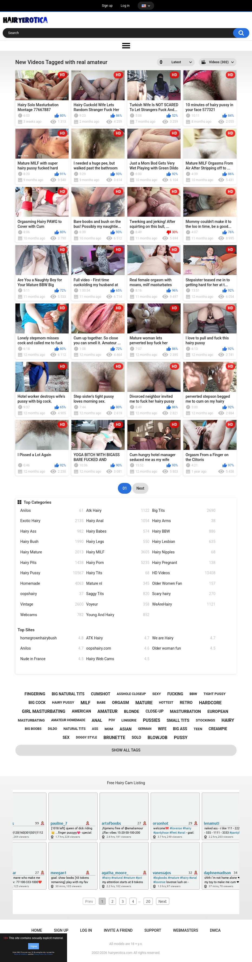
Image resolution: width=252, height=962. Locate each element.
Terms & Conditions (21, 954)
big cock (37, 702)
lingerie (129, 720)
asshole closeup (131, 694)
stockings (205, 720)
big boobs (33, 729)
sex (66, 737)
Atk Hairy (118, 510)
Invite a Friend (118, 930)
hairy (227, 720)
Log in (125, 6)
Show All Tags (126, 750)
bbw (193, 694)
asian (126, 729)
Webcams (52, 615)
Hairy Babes (118, 531)
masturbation (185, 711)
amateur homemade (68, 720)
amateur (107, 711)
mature (144, 702)
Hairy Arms (183, 521)
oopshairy (52, 594)
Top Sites (26, 629)
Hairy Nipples (183, 552)
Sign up (107, 6)
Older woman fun (183, 648)
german (144, 729)
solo (136, 737)
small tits (178, 720)
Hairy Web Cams (118, 659)
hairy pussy (63, 702)
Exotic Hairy (52, 521)
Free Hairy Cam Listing (126, 783)
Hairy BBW (183, 531)
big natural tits (68, 694)
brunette (114, 737)
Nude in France (52, 659)
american (81, 711)
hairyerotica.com (120, 953)
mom (109, 729)
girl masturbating (43, 711)
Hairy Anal (118, 521)
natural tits (75, 729)
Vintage (52, 604)
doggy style (86, 737)
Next (140, 488)
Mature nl (118, 583)
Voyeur (118, 604)
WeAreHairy (183, 604)
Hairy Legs (118, 541)
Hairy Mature (52, 552)
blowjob (158, 737)
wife (162, 729)
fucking (175, 694)
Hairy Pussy (52, 573)
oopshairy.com (118, 648)
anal (97, 720)
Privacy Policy (39, 954)
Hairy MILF (118, 552)
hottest (166, 702)
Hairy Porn (118, 562)
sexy (156, 694)
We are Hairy (183, 638)
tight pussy (215, 694)
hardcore (210, 702)
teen (198, 729)
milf (85, 702)
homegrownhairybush (52, 638)
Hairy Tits (118, 573)
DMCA (215, 930)
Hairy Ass (52, 531)
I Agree (33, 946)
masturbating (31, 720)
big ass (180, 729)
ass (95, 729)
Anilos (52, 510)
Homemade (52, 583)
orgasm (120, 702)
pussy (180, 737)
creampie (218, 729)
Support (152, 930)
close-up (155, 711)
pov (112, 720)
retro (186, 702)
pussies (151, 720)
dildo (52, 729)
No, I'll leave (48, 954)
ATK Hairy (118, 638)
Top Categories (37, 502)
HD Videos (183, 573)
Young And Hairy (118, 615)
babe (101, 702)
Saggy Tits (118, 594)
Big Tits (183, 510)
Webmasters (185, 930)
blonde (131, 711)
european (217, 711)
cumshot (100, 694)
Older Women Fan (183, 583)
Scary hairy (183, 594)
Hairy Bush (52, 541)
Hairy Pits (52, 562)
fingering (35, 694)
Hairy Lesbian (183, 541)
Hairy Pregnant (183, 562)
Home (36, 930)
